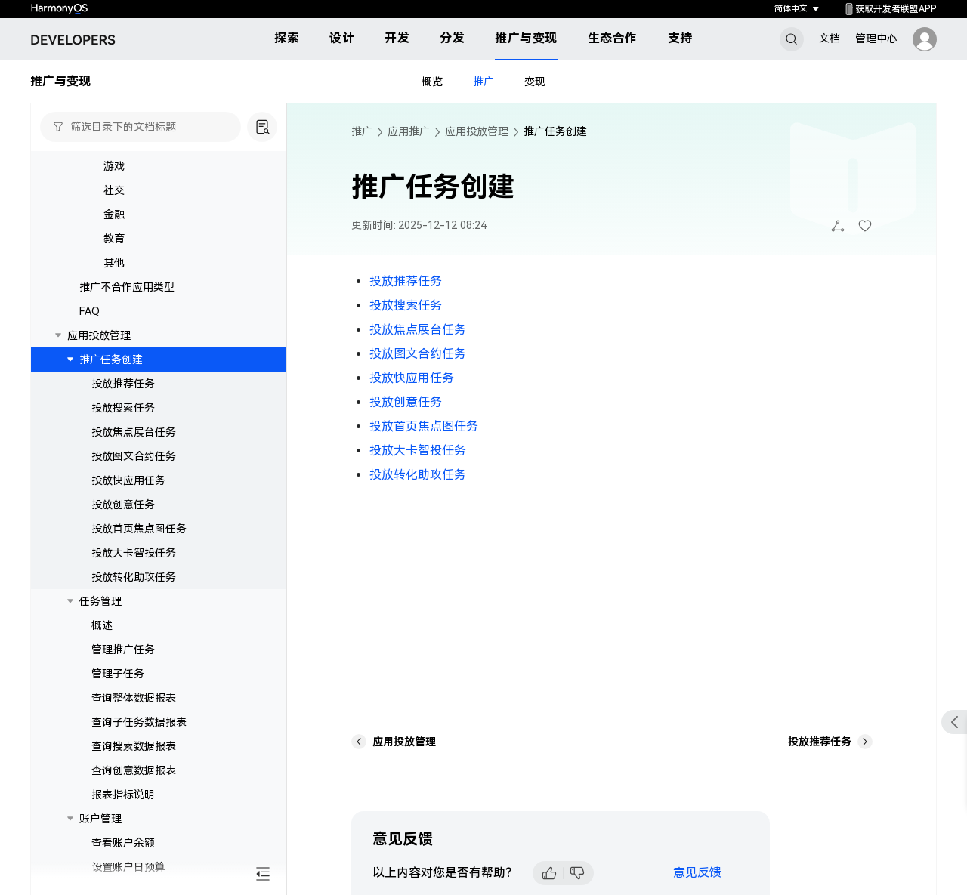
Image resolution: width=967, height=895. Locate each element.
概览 (432, 82)
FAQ (89, 311)
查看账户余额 (123, 843)
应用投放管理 (99, 335)
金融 (114, 214)
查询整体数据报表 (133, 698)
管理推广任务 (123, 649)
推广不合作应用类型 (127, 287)
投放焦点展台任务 (133, 432)
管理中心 (876, 38)
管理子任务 (117, 674)
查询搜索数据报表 (133, 746)
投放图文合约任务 (133, 456)
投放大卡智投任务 (133, 553)
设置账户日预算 (128, 867)
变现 (534, 82)
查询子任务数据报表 (139, 722)
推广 (483, 82)
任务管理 (100, 601)
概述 (102, 625)
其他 (114, 263)
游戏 (114, 166)
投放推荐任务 (123, 384)
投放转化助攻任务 (133, 577)
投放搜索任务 (123, 408)
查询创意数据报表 (133, 770)
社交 (114, 190)
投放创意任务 (123, 504)
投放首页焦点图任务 (139, 529)
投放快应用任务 (128, 480)
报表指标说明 (123, 795)
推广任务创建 (111, 359)
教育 (114, 239)
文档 (829, 38)
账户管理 (100, 819)
